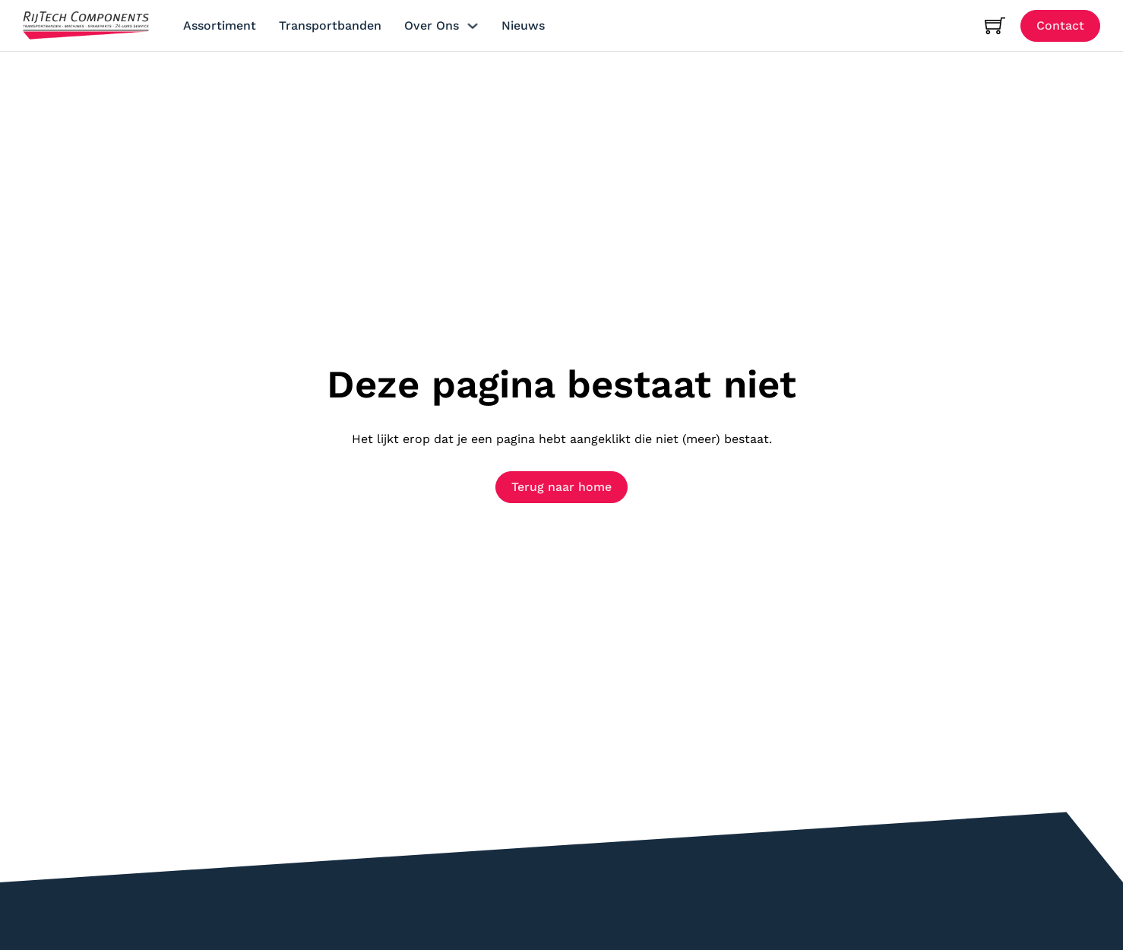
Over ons (431, 25)
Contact (1060, 25)
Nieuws (523, 25)
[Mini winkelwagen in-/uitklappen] (995, 25)
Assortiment (219, 25)
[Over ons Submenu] (473, 26)
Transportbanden (330, 25)
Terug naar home (561, 487)
